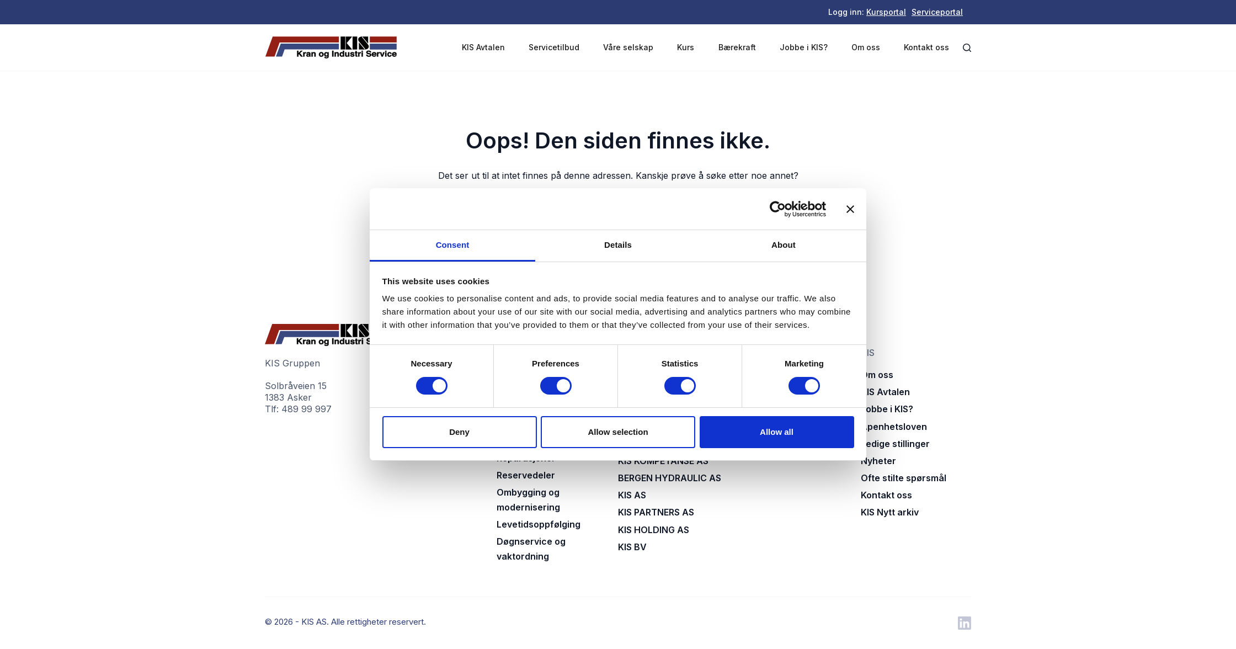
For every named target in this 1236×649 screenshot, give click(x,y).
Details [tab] (618, 244)
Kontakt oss (926, 47)
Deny (459, 432)
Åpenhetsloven (894, 426)
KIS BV (632, 546)
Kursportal (886, 12)
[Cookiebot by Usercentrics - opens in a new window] (777, 209)
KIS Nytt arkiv (890, 512)
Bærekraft (737, 47)
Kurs (685, 47)
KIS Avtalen (483, 47)
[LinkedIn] (964, 623)
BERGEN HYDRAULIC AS (669, 477)
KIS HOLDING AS (653, 529)
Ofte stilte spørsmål (903, 477)
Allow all (776, 432)
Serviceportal (937, 12)
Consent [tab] (453, 244)
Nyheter (878, 460)
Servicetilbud (554, 47)
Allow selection (618, 432)
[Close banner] (850, 209)
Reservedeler (526, 475)
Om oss (865, 47)
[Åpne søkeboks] (967, 48)
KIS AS (632, 495)
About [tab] (783, 244)
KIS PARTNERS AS (656, 512)
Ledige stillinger (895, 443)
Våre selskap (628, 47)
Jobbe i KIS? (804, 47)
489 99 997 (306, 408)
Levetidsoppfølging (538, 524)
